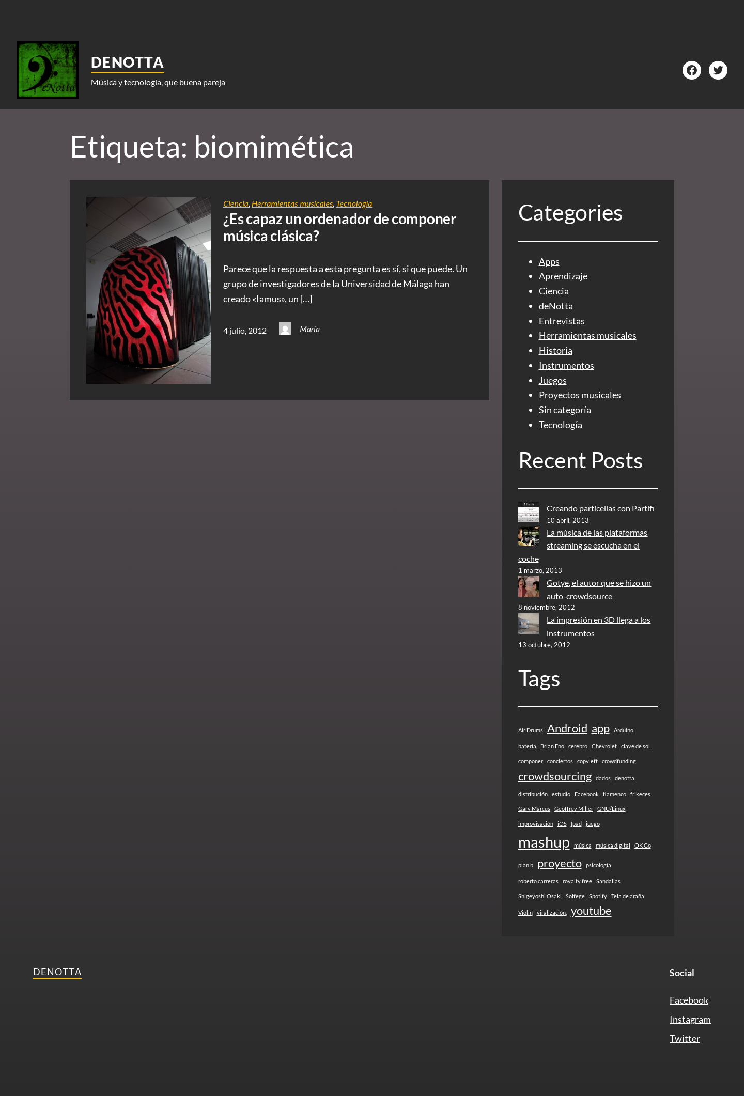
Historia (555, 350)
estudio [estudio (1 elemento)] (561, 794)
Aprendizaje (563, 275)
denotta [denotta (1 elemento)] (624, 778)
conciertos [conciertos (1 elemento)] (560, 761)
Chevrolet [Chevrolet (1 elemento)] (604, 746)
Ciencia (236, 203)
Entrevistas (562, 320)
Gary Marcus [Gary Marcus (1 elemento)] (534, 808)
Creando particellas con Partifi (600, 508)
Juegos (553, 380)
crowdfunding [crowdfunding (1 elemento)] (619, 761)
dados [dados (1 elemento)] (603, 778)
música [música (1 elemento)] (583, 845)
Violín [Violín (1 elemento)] (525, 912)
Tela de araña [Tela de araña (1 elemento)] (627, 896)
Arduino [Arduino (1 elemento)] (623, 730)
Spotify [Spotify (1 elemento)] (598, 896)
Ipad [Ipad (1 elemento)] (576, 823)
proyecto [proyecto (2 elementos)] (559, 863)
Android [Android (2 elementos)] (567, 728)
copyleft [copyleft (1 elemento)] (587, 761)
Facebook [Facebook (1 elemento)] (587, 794)
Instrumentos (566, 365)
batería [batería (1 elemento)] (527, 746)
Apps (549, 261)
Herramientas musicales (292, 203)
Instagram (690, 1019)
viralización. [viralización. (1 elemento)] (552, 912)
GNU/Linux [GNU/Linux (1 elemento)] (611, 808)
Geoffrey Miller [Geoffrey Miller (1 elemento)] (573, 808)
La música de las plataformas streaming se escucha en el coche (583, 545)
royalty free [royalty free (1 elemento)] (577, 881)
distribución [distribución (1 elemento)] (533, 794)
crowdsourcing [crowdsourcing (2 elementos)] (555, 776)
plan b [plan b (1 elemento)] (525, 865)
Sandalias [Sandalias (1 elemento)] (608, 881)
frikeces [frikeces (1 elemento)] (640, 794)
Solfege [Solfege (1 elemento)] (575, 896)
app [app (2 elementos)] (601, 728)
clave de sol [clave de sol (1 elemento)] (635, 746)
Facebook (689, 1000)
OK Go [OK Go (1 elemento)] (642, 845)
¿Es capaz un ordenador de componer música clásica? (339, 227)
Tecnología (354, 203)
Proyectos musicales (580, 394)
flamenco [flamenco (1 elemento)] (614, 794)
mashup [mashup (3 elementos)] (544, 842)
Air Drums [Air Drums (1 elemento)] (530, 730)
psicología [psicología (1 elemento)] (598, 865)
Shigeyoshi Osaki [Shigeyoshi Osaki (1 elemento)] (540, 896)
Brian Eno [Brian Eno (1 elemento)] (552, 746)
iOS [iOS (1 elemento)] (562, 823)
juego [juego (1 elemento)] (593, 823)
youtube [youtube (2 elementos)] (591, 910)
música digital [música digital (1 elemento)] (613, 845)
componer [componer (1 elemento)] (530, 761)
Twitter (685, 1038)
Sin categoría (565, 409)
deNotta (127, 62)
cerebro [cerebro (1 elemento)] (577, 746)
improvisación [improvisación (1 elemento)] (535, 823)
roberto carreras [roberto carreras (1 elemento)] (538, 881)
